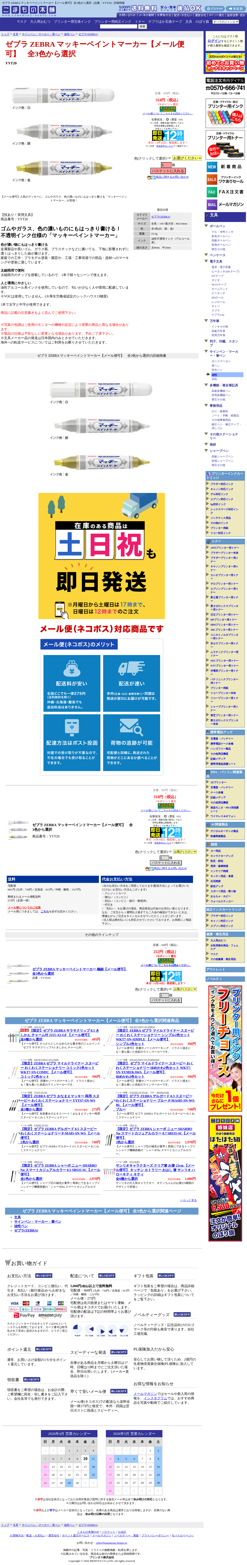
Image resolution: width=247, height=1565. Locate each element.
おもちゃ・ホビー (221, 896)
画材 (213, 444)
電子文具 (216, 261)
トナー (140, 21)
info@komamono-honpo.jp (111, 1542)
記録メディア (218, 758)
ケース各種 (217, 792)
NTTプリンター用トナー (225, 665)
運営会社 (53, 1535)
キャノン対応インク (222, 489)
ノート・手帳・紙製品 (225, 415)
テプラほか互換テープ (165, 21)
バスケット (108, 1531)
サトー (216, 306)
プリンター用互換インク (72, 21)
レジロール (218, 302)
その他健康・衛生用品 (223, 959)
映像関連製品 (218, 836)
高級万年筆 (218, 331)
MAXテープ (219, 284)
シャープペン (219, 451)
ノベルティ (214, 979)
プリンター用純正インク (112, 21)
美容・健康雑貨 (219, 866)
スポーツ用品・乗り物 (223, 891)
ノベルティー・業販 (126, 1535)
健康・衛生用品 (217, 934)
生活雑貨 (216, 881)
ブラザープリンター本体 (224, 552)
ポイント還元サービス (75, 1535)
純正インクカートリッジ (223, 909)
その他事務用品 (221, 419)
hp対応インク (218, 504)
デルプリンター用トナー (224, 583)
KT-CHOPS (135, 1162)
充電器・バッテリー (222, 738)
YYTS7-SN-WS (40, 1093)
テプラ (216, 310)
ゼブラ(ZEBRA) (160, 216)
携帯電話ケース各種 (222, 743)
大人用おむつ (40, 21)
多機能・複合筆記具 (224, 385)
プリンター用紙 (219, 528)
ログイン (214, 41)
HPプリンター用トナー (224, 619)
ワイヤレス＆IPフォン (223, 816)
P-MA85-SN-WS (41, 1125)
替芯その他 (218, 249)
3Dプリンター (218, 782)
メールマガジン (145, 1394)
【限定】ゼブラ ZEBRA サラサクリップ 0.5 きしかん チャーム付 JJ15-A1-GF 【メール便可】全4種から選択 (59, 1035)
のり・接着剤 (220, 411)
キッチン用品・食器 (222, 876)
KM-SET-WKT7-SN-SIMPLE (142, 1027)
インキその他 (220, 326)
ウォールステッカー (222, 901)
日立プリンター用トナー (224, 614)
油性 (214, 374)
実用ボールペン (221, 244)
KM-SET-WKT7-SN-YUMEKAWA (144, 1060)
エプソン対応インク (222, 499)
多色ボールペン (221, 236)
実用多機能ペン (221, 395)
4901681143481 (163, 1093)
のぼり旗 (202, 21)
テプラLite (218, 314)
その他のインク (219, 523)
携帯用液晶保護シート (223, 763)
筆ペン (216, 365)
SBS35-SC (38, 1162)
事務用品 (216, 405)
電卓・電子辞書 (221, 267)
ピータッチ (218, 293)
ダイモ (216, 280)
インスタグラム (155, 1398)
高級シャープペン (223, 456)
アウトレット (215, 969)
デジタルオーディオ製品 (224, 831)
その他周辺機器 (219, 753)
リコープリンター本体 (223, 693)
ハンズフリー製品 (221, 748)
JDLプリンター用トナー (224, 629)
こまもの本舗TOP (88, 1531)
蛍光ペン (217, 369)
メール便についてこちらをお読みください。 (168, 113)
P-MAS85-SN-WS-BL (139, 1093)
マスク (22, 21)
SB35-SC (133, 1125)
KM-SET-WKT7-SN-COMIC (46, 1060)
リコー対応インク (221, 533)
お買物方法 (17, 1535)
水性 (214, 379)
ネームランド (220, 289)
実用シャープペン (223, 460)
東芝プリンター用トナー (224, 715)
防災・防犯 (217, 861)
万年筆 (214, 321)
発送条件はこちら (164, 146)
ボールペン (217, 226)
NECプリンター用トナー (225, 660)
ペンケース (217, 255)
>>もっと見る (188, 1200)
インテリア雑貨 (219, 871)
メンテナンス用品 (221, 517)
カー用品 (216, 850)
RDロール (218, 297)
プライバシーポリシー (155, 1535)
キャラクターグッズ (222, 855)
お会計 (122, 1531)
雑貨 (214, 844)
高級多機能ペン (221, 390)
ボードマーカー (221, 361)
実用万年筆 (218, 335)
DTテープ (218, 275)
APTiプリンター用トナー (225, 547)
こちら (45, 911)
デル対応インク (219, 494)
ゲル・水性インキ (223, 231)
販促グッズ (217, 886)
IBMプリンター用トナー (224, 624)
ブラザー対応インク (222, 484)
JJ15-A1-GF (39, 1027)
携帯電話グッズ (221, 732)
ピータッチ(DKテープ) (225, 271)
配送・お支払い (36, 1535)
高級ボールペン (221, 240)
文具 (188, 21)
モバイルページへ (183, 1535)
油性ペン (21, 1226)
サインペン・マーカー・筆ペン (37, 1221)
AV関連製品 (219, 824)
